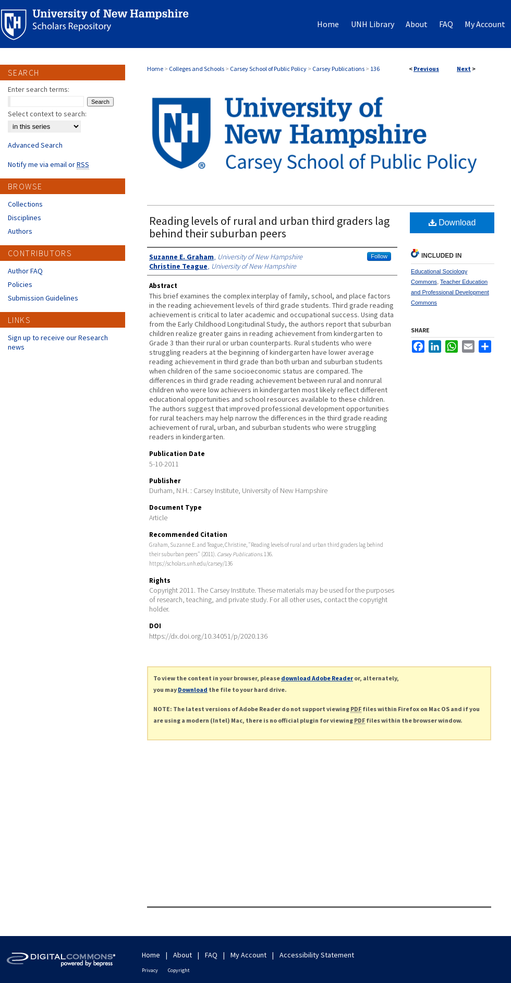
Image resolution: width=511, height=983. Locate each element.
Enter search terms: (38, 89)
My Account (248, 955)
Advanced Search (35, 145)
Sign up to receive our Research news (58, 342)
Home (155, 69)
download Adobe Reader (317, 678)
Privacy (150, 970)
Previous (426, 69)
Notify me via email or (48, 164)
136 (375, 69)
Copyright (179, 970)
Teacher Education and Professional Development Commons (450, 292)
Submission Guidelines (43, 298)
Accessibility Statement (316, 955)
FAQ (211, 955)
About (182, 955)
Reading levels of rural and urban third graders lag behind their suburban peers (269, 227)
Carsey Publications (338, 69)
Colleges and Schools (196, 69)
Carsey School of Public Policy (268, 69)
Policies (20, 284)
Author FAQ (25, 270)
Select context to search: (47, 113)
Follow (379, 256)
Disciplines (24, 217)
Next (464, 69)
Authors (20, 231)
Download (452, 222)
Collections (25, 204)
